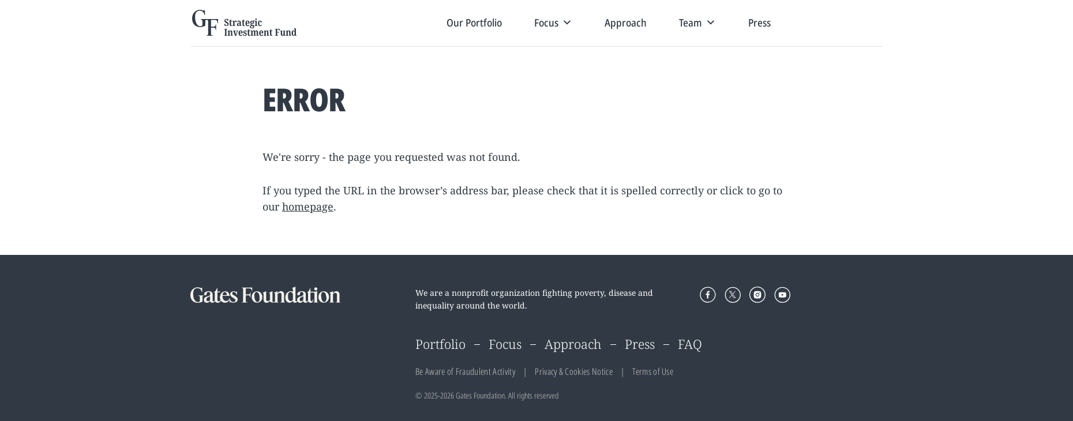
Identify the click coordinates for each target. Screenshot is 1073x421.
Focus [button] (553, 23)
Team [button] (697, 23)
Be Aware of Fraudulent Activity (465, 371)
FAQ (690, 343)
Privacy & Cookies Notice (574, 371)
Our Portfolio (474, 22)
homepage (307, 206)
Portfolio (440, 343)
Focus (505, 343)
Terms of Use (652, 371)
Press (759, 22)
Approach (626, 22)
